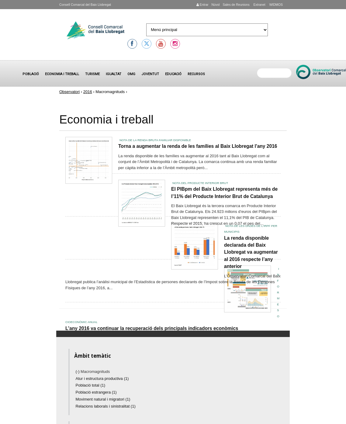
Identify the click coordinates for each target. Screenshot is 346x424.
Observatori (69, 91)
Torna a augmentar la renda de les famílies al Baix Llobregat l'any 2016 (197, 146)
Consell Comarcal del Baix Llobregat (85, 4)
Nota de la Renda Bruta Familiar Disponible (155, 140)
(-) (78, 371)
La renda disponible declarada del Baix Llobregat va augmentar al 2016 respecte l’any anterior (251, 252)
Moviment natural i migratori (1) (103, 399)
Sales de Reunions (236, 4)
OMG (131, 74)
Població (30, 74)
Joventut (150, 74)
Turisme (92, 74)
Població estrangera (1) (96, 392)
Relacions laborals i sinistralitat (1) (106, 406)
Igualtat (113, 74)
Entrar (202, 4)
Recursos (196, 74)
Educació (173, 74)
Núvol (215, 4)
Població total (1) (91, 385)
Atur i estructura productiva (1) (102, 378)
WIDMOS (275, 4)
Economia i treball (62, 74)
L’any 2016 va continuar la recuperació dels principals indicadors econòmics (151, 328)
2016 (87, 91)
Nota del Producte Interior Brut (200, 183)
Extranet (259, 4)
